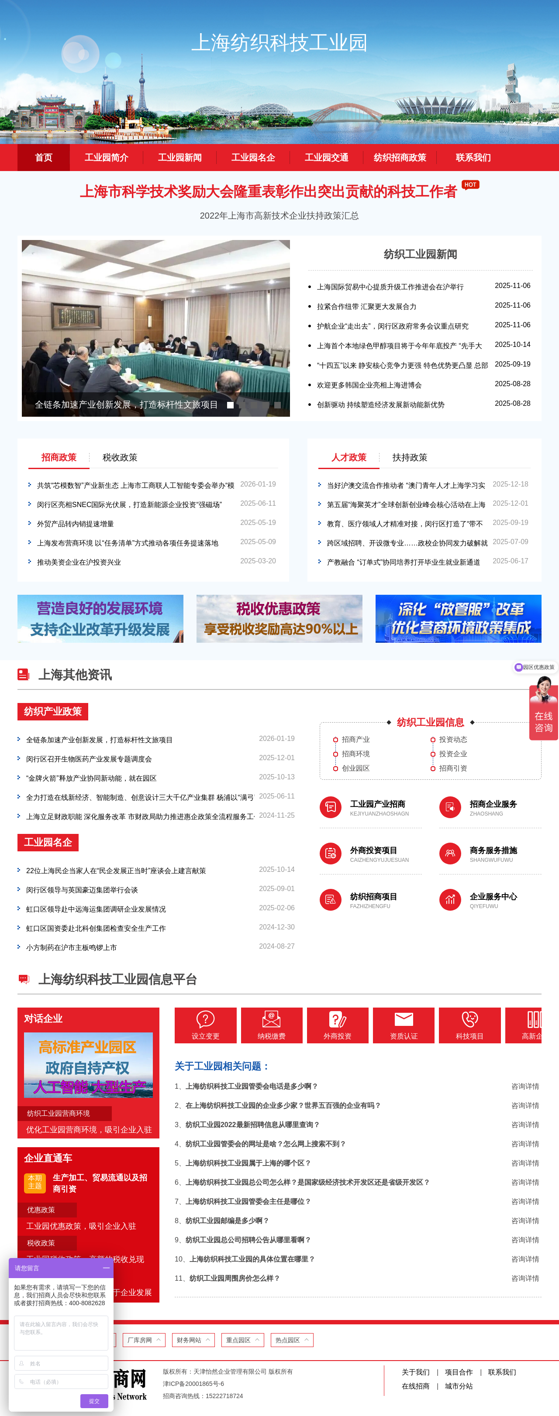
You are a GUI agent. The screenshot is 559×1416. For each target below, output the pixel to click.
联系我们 (502, 1372)
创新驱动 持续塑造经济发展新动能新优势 (381, 403)
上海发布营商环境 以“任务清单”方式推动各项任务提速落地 (127, 541)
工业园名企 (48, 842)
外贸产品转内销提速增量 (75, 522)
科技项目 (451, 1025)
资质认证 (389, 1025)
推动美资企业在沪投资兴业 (79, 561)
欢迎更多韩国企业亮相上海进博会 (369, 383)
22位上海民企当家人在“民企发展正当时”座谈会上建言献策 (116, 869)
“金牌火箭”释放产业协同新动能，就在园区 (91, 777)
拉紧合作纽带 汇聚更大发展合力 (367, 305)
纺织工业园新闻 (420, 254)
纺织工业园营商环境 (58, 1113)
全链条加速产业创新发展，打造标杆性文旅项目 (99, 738)
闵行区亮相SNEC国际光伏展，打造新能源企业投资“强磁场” (129, 503)
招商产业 (356, 739)
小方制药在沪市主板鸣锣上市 (71, 946)
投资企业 (453, 754)
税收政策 (120, 457)
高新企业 (513, 1025)
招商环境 (356, 754)
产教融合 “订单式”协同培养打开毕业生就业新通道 (403, 561)
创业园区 (356, 768)
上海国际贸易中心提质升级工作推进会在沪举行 (390, 285)
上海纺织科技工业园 (279, 42)
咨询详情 (525, 1086)
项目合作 (459, 1372)
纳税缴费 (265, 1025)
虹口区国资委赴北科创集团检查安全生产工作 (96, 927)
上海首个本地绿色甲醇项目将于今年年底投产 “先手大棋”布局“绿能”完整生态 (399, 353)
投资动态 (453, 739)
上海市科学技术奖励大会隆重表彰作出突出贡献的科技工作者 (268, 191)
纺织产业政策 (53, 711)
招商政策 (58, 457)
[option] (156, 328)
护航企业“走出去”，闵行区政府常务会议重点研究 (393, 325)
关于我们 (416, 1372)
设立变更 (203, 1025)
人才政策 (348, 457)
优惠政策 (41, 1210)
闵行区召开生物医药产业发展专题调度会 (89, 757)
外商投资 (327, 1025)
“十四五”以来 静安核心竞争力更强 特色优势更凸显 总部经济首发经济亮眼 (402, 372)
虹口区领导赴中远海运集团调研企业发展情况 (96, 908)
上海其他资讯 (75, 675)
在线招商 (416, 1386)
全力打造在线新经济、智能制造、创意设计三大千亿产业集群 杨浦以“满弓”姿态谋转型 (140, 796)
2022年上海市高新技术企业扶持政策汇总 (279, 215)
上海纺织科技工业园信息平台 (117, 979)
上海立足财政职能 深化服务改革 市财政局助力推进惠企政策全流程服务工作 (140, 815)
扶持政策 (410, 457)
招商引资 (453, 768)
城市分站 (459, 1386)
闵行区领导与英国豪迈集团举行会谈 (82, 888)
